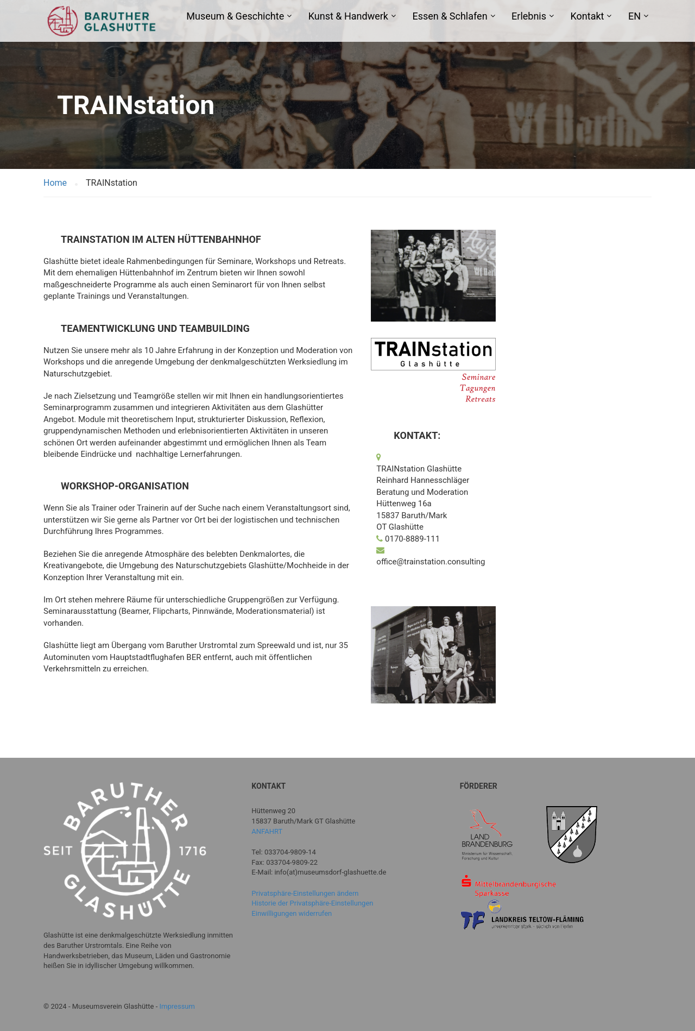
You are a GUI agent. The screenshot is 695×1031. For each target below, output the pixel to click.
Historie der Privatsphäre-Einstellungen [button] (312, 903)
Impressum (177, 1006)
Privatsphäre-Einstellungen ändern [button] (304, 893)
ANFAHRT (266, 831)
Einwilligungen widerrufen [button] (291, 913)
